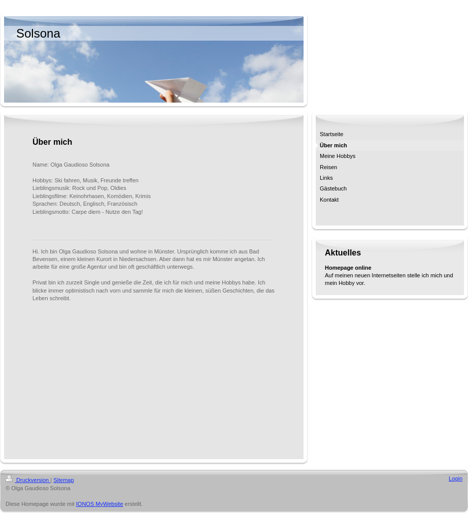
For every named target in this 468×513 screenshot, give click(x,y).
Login (455, 478)
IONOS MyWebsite (99, 504)
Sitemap (63, 480)
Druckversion (28, 480)
